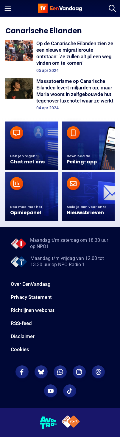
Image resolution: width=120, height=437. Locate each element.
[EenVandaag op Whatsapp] (60, 371)
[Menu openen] (7, 8)
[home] (60, 8)
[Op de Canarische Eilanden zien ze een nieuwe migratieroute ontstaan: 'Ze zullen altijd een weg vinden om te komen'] (60, 56)
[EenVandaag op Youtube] (50, 390)
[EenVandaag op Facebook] (22, 371)
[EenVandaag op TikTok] (69, 390)
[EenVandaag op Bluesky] (41, 371)
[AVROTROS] (48, 423)
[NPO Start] (70, 422)
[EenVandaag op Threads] (98, 371)
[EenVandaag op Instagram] (79, 371)
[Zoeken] (112, 8)
